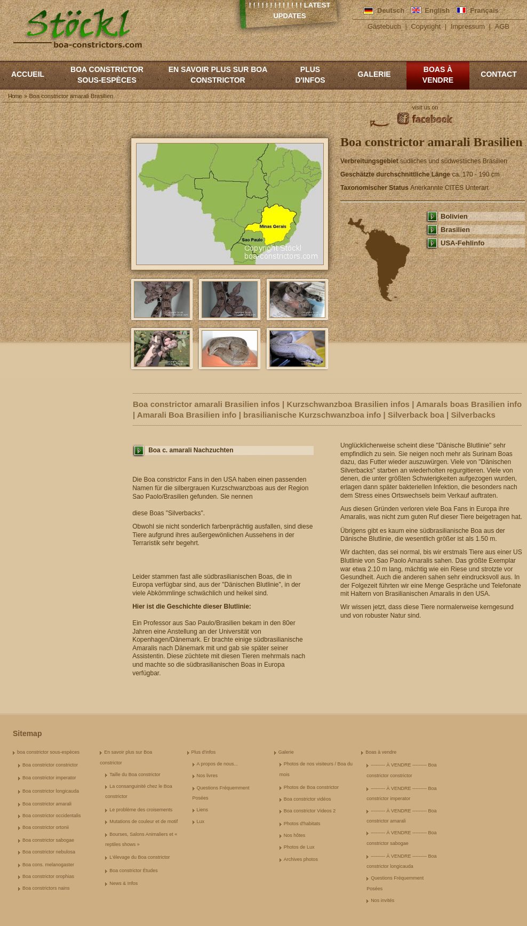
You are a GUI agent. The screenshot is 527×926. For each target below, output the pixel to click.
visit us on (425, 107)
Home (14, 96)
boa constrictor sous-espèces (106, 74)
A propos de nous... (217, 764)
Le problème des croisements (140, 809)
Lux (201, 821)
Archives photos (301, 859)
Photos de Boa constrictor (311, 787)
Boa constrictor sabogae (48, 840)
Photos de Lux (299, 847)
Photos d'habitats (302, 823)
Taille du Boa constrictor (135, 774)
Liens (203, 809)
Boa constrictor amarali (46, 804)
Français (484, 10)
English (437, 10)
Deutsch (390, 10)
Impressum (468, 26)
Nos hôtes (295, 835)
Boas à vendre (437, 74)
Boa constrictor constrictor (50, 765)
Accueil (27, 74)
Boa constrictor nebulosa (48, 852)
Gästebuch (384, 26)
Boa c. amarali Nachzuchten (190, 450)
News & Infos (123, 883)
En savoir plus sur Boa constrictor (218, 74)
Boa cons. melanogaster (48, 864)
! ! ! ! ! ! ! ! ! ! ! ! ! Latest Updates (290, 10)
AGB (502, 26)
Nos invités (382, 900)
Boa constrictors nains (46, 888)
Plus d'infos (310, 74)
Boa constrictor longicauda (50, 791)
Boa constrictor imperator (49, 777)
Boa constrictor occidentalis (51, 815)
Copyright (426, 26)
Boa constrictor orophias (48, 876)
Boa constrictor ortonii (45, 827)
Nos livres (207, 775)
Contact (498, 74)
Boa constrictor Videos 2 (310, 810)
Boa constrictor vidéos (307, 799)
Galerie (373, 74)
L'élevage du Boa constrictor (139, 857)
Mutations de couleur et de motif (143, 821)
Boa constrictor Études (133, 870)
